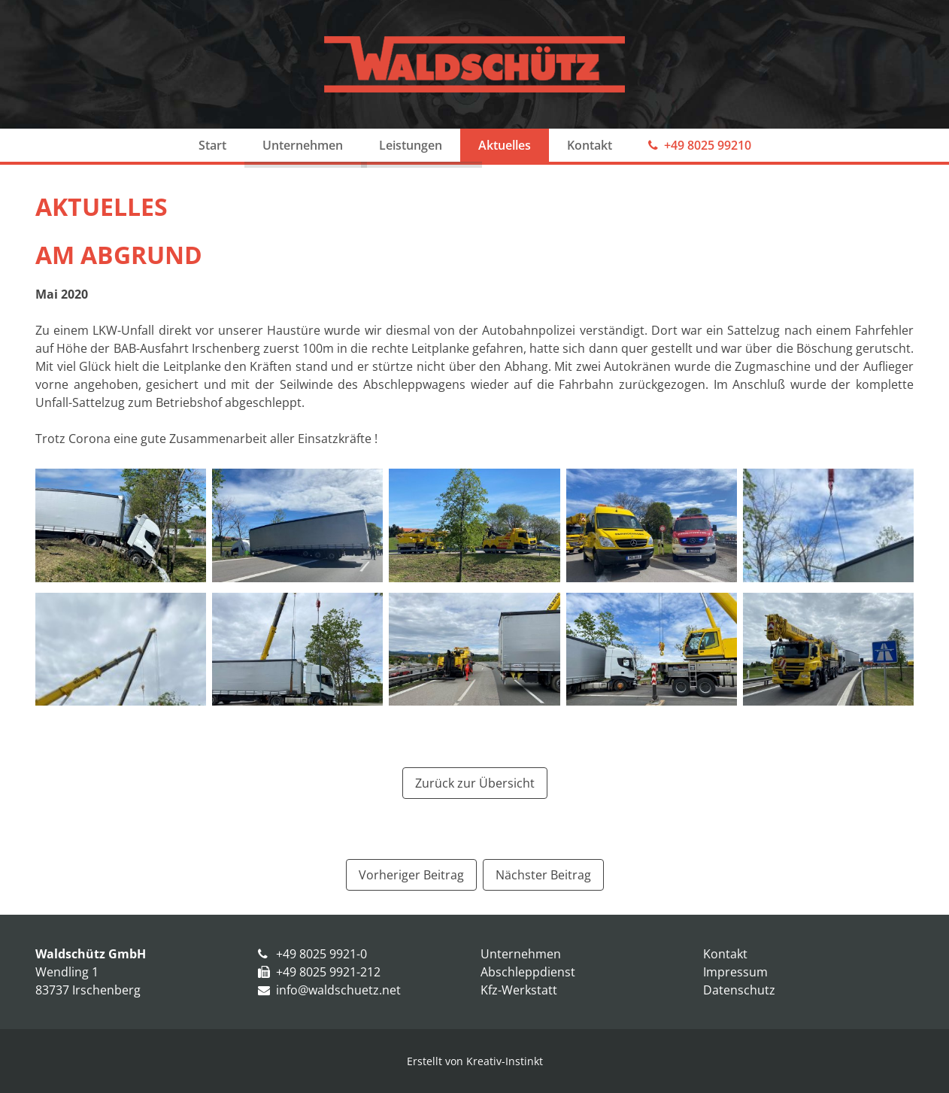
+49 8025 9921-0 (321, 954)
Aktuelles (504, 145)
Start (212, 145)
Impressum (735, 972)
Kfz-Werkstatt (519, 990)
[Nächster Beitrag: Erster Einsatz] (543, 875)
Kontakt (589, 145)
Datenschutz (739, 990)
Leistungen (410, 145)
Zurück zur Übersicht (475, 783)
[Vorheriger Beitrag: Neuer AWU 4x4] (411, 875)
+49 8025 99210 (707, 145)
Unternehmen (302, 145)
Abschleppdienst (528, 972)
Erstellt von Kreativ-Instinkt (475, 1061)
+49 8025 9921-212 (328, 972)
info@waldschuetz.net (338, 990)
